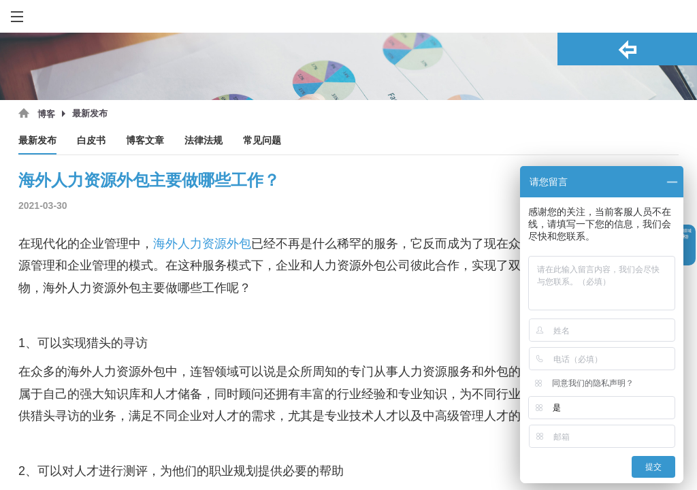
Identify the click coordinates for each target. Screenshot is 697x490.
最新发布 (37, 140)
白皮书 (91, 140)
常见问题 (262, 140)
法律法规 (203, 140)
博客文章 (145, 140)
